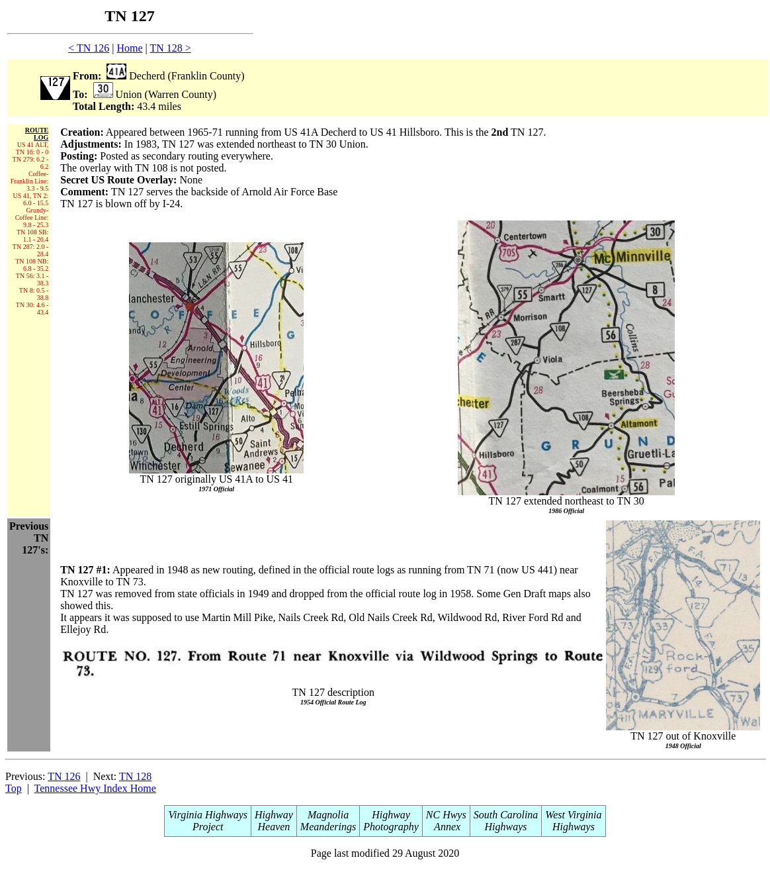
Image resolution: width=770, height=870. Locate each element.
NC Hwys (446, 814)
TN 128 (135, 776)
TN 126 (64, 776)
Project (208, 826)
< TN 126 (88, 48)
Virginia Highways (207, 814)
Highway (274, 814)
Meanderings (328, 826)
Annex (445, 826)
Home (129, 48)
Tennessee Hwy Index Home (95, 788)
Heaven (273, 826)
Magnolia (328, 814)
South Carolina (506, 814)
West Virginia (573, 814)
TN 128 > (170, 48)
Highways (506, 826)
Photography (391, 826)
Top (13, 788)
